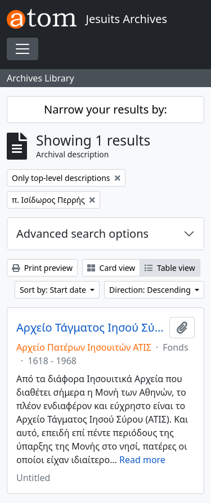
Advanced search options (82, 233)
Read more (142, 460)
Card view (111, 267)
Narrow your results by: (105, 109)
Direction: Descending (150, 289)
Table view (170, 267)
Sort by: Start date (54, 289)
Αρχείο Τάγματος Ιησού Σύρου (90, 327)
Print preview (42, 267)
